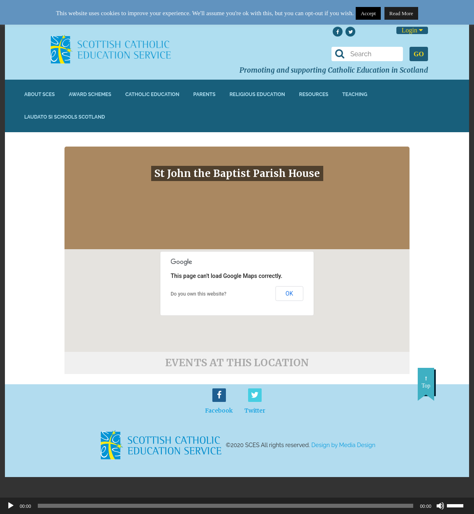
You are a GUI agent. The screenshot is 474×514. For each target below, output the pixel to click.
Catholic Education (152, 94)
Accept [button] (368, 13)
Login (412, 30)
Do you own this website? (199, 294)
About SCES (39, 94)
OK (289, 293)
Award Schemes (90, 94)
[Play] (11, 506)
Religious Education (257, 94)
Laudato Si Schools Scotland (64, 117)
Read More (401, 13)
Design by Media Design (343, 445)
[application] (237, 506)
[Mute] (440, 506)
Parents (204, 94)
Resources (313, 94)
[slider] (458, 505)
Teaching (354, 94)
